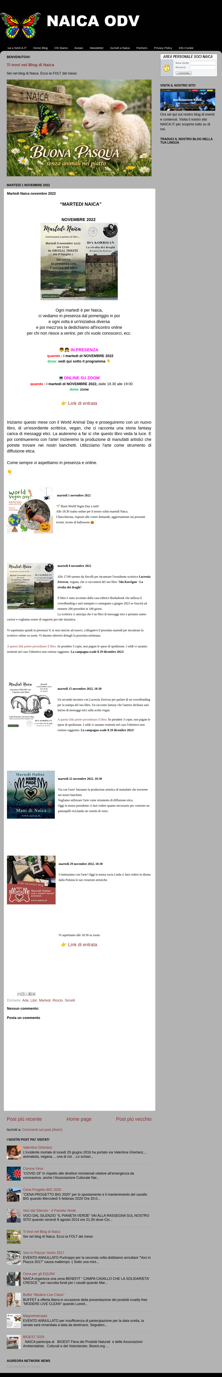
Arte (25, 1000)
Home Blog (40, 48)
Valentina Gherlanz (37, 1147)
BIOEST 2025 (33, 1337)
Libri (34, 1000)
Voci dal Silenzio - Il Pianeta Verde (49, 1210)
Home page (79, 1119)
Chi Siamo (61, 48)
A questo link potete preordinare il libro (31, 646)
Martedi (45, 1000)
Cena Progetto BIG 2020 (42, 1190)
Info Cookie (186, 48)
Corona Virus (33, 1168)
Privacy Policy (163, 48)
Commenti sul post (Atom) (42, 1130)
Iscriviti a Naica (120, 48)
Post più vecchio (134, 1119)
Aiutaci (79, 48)
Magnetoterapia (35, 1316)
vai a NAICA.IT (17, 48)
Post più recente (24, 1119)
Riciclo (58, 1000)
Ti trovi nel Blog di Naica (30, 65)
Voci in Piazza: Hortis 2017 (43, 1253)
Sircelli (70, 1000)
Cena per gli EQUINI (39, 1274)
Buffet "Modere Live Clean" (44, 1295)
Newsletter (96, 48)
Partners (141, 48)
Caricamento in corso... (24, 1366)
